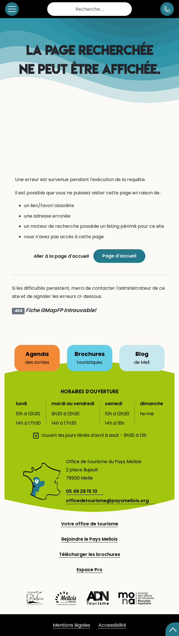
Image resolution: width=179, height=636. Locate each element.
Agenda (40, 355)
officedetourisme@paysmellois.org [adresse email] (107, 500)
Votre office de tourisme (89, 524)
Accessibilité (112, 625)
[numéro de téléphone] (167, 9)
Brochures (89, 355)
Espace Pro (89, 569)
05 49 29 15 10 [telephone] (81, 491)
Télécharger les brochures (89, 554)
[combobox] (89, 9)
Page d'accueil (119, 256)
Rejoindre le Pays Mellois (89, 539)
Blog (146, 355)
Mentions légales (71, 625)
